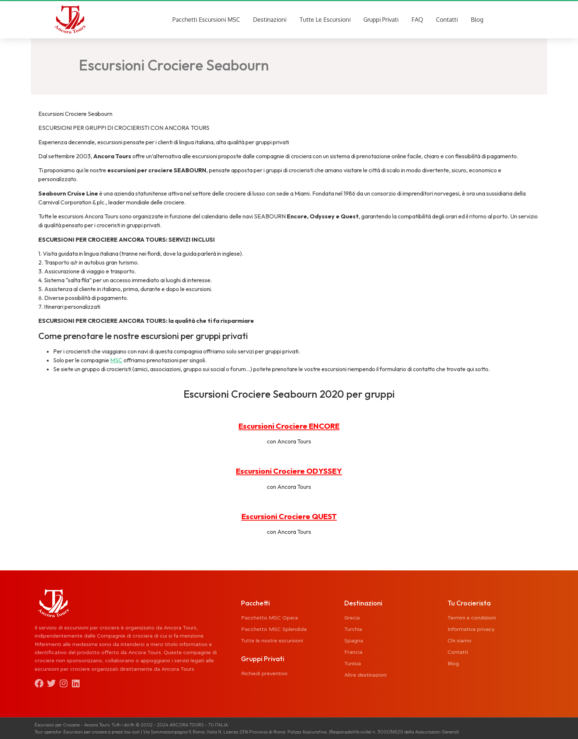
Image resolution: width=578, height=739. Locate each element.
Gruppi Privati (380, 19)
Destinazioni (269, 19)
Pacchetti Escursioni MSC (206, 19)
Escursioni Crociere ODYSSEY (289, 471)
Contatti (447, 19)
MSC (116, 360)
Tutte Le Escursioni (325, 19)
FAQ (417, 19)
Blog (477, 19)
